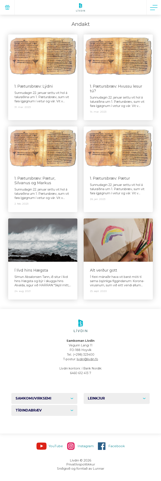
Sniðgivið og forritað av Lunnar (80, 468)
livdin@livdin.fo (87, 359)
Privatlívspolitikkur (80, 464)
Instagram (86, 446)
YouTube (56, 446)
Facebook (116, 446)
